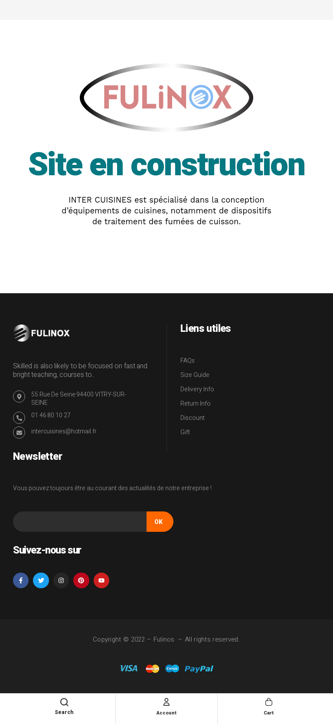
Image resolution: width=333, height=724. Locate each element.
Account (166, 712)
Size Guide (194, 375)
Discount (192, 418)
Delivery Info (197, 389)
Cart (268, 712)
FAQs (187, 360)
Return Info (195, 403)
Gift (185, 432)
